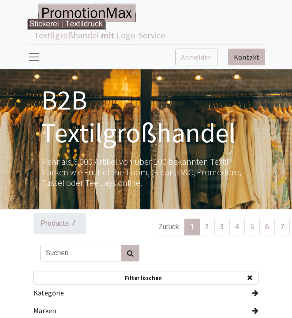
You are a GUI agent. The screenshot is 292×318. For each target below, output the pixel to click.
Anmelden (196, 57)
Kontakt (246, 57)
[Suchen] (130, 253)
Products (55, 223)
